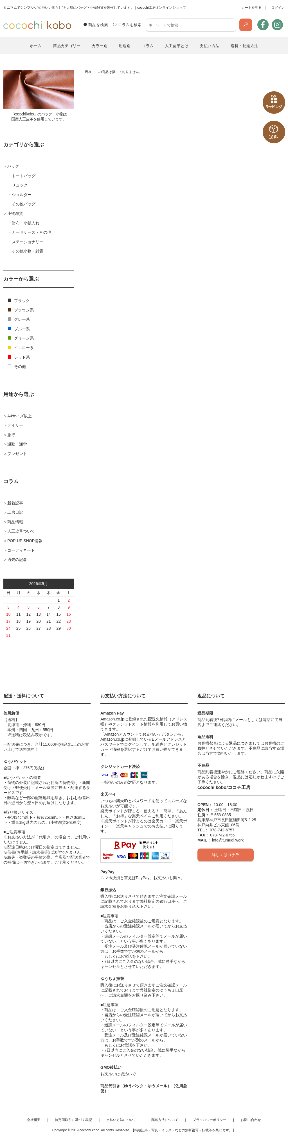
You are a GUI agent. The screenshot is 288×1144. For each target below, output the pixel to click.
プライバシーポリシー (209, 1120)
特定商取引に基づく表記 (73, 1120)
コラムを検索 (129, 24)
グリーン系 (21, 338)
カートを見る (251, 8)
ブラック (19, 300)
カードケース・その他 (31, 232)
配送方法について (164, 1120)
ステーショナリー (27, 242)
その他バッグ (23, 204)
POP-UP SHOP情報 (24, 540)
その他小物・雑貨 (27, 251)
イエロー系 (21, 347)
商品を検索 (98, 24)
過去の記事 (17, 559)
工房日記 (15, 512)
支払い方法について (121, 1120)
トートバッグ (23, 176)
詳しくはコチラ (225, 854)
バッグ (13, 166)
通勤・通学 (17, 444)
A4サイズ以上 (19, 416)
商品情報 (15, 522)
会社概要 (33, 1120)
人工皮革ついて (21, 531)
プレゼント (17, 453)
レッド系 (19, 357)
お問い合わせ (251, 1120)
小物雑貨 (15, 213)
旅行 (11, 435)
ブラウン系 (21, 310)
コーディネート (21, 550)
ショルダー (22, 194)
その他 (17, 366)
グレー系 (19, 319)
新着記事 (15, 503)
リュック (20, 185)
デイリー (15, 425)
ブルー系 (19, 329)
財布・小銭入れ (25, 223)
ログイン (278, 8)
